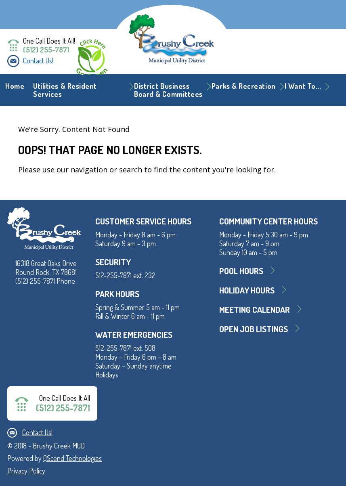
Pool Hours (241, 270)
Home (14, 86)
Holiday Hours (247, 290)
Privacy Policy (26, 470)
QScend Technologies (72, 458)
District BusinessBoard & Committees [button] (168, 90)
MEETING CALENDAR (254, 309)
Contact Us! (38, 60)
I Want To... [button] (303, 86)
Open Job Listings (253, 328)
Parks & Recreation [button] (244, 86)
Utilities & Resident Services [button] (65, 90)
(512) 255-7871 (46, 49)
